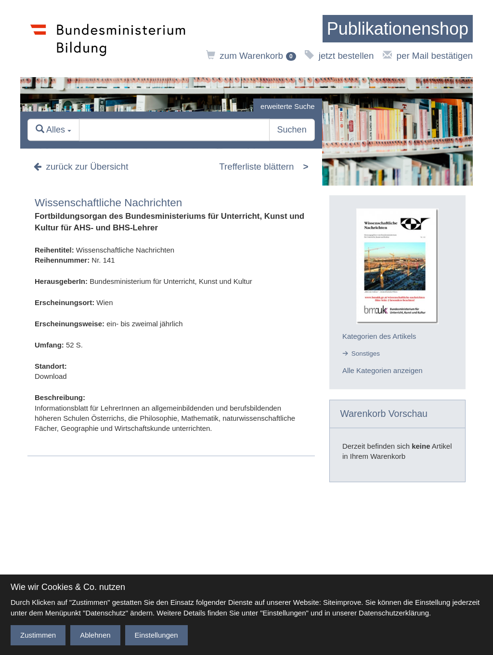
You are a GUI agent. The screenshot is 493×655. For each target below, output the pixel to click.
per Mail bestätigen (428, 56)
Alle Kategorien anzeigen (382, 371)
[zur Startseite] (398, 29)
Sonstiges (365, 353)
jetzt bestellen (339, 56)
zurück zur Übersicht (81, 167)
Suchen (292, 130)
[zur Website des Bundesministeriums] (108, 38)
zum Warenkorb (251, 56)
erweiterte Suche (287, 106)
